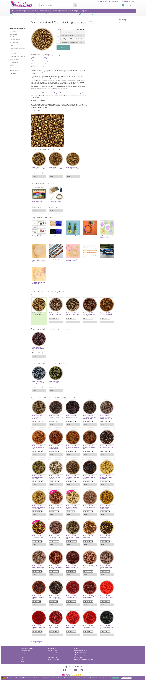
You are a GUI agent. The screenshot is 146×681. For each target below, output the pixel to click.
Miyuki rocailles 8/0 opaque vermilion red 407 (101, 593)
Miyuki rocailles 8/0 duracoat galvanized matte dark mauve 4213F (101, 414)
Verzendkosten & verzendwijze (56, 650)
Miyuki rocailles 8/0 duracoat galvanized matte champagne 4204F (69, 504)
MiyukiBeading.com (80, 652)
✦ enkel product (70, 56)
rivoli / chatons (14, 59)
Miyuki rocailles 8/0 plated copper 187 (85, 562)
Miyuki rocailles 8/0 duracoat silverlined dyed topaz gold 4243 (53, 503)
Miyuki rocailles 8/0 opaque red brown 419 (70, 562)
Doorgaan (115, 678)
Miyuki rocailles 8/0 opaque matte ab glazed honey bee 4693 (38, 503)
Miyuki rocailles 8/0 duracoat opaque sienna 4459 (70, 443)
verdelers (13, 73)
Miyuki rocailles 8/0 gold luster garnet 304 (86, 592)
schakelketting (14, 62)
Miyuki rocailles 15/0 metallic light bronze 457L (69, 168)
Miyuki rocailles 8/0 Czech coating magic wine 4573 (101, 443)
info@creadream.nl (80, 648)
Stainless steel (14, 68)
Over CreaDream (52, 648)
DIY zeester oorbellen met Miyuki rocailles (38, 280)
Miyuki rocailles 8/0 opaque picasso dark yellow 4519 (37, 473)
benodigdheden (14, 31)
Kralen (22, 654)
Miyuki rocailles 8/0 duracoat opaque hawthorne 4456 (101, 503)
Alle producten (14, 18)
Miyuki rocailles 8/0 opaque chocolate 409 (70, 412)
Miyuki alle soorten (60, 56)
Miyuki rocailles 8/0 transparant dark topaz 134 (38, 593)
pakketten (13, 54)
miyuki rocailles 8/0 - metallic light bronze (30, 18)
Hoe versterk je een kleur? (54, 235)
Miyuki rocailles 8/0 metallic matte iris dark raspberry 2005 (54, 533)
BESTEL (63, 48)
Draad (22, 652)
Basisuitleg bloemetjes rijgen (85, 257)
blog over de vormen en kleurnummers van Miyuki (68, 93)
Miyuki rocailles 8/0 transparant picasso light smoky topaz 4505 (86, 413)
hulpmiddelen (14, 42)
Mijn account (102, 1)
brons (48, 59)
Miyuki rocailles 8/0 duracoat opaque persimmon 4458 (53, 443)
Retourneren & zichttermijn (55, 652)
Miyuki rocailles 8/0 (37, 309)
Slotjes (22, 658)
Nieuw (34, 11)
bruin (44, 59)
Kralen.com (78, 654)
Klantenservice (126, 1)
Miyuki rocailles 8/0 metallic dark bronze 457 (70, 309)
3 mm (44, 62)
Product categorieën (22, 11)
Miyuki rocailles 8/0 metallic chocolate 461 (54, 309)
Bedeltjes (23, 650)
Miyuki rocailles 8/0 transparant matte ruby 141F (38, 623)
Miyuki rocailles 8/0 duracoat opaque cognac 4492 (86, 443)
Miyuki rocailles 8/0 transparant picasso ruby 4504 (101, 623)
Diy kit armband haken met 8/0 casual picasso (54, 201)
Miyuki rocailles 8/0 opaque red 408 (69, 622)
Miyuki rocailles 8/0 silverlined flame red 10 (86, 622)
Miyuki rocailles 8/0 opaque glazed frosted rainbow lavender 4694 (38, 563)
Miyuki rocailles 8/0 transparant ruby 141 (69, 592)
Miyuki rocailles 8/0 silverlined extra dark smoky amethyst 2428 (54, 593)
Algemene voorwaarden (54, 656)
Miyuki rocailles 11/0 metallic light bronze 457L (37, 168)
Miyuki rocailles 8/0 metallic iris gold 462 (37, 532)
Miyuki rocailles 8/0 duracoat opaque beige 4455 (102, 563)
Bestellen (126, 5)
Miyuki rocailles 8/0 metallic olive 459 (53, 378)
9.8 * (115, 14)
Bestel (35, 175)
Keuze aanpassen (126, 678)
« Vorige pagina (36, 639)
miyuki (12, 51)
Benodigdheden (25, 648)
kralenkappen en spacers (17, 48)
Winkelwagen (123, 20)
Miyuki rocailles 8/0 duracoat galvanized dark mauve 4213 (85, 310)
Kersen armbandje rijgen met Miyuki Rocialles (70, 257)
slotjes (12, 65)
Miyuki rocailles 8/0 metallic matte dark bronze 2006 (37, 413)
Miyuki (22, 656)
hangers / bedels (15, 40)
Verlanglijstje (114, 1)
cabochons (13, 34)
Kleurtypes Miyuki (36, 235)
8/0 (47, 62)
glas (44, 56)
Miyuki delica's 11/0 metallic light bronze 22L (54, 167)
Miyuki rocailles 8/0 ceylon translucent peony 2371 (85, 503)
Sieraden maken (44, 11)
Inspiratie (84, 11)
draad (12, 37)
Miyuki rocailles (49, 56)
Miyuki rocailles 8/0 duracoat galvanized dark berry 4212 (53, 563)
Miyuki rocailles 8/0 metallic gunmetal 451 (38, 378)
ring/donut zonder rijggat (17, 56)
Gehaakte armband (84, 235)
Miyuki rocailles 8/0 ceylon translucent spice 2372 (102, 310)
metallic (45, 57)
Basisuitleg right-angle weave (53, 257)
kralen (12, 45)
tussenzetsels (14, 71)
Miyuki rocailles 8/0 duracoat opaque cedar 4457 (38, 443)
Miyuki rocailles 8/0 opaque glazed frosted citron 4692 (102, 473)
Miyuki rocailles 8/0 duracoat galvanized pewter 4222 (53, 473)
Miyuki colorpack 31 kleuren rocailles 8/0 (37, 201)
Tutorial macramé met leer (102, 257)
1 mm (44, 63)
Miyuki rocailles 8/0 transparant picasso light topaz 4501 (69, 473)
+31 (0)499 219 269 (80, 650)
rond (44, 60)
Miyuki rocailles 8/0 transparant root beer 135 (54, 413)
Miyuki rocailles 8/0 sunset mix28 (85, 532)
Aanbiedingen (74, 11)
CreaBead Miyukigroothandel (83, 656)
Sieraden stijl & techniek (59, 11)
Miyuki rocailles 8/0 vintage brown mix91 (101, 532)
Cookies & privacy (52, 654)
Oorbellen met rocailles (69, 235)
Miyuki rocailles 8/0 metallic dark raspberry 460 (38, 345)
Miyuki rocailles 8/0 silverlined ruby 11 (53, 622)
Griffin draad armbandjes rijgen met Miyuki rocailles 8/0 (38, 258)
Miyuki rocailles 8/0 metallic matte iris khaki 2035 (70, 533)
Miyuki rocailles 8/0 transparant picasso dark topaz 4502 (85, 473)
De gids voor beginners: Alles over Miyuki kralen (102, 235)
